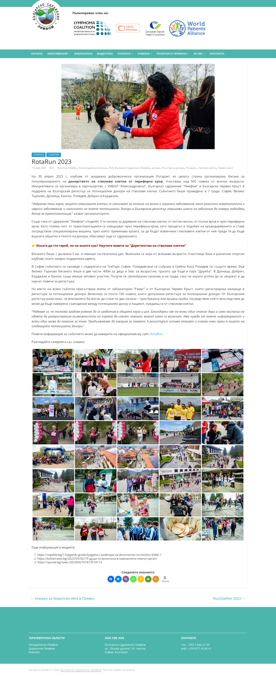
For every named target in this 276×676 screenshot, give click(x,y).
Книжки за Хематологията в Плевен (62, 598)
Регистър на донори (173, 167)
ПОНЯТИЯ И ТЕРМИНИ (172, 53)
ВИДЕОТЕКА (105, 53)
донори (156, 167)
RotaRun (72, 167)
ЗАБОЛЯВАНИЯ (57, 53)
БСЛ (52, 167)
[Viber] (125, 579)
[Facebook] (111, 579)
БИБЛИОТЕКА (83, 53)
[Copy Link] (140, 579)
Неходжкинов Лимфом (43, 644)
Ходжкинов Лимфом (42, 648)
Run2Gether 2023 (229, 598)
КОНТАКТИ (217, 53)
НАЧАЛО (37, 53)
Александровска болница (93, 167)
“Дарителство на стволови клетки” (158, 245)
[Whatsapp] (133, 579)
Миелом (34, 652)
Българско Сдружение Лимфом (132, 167)
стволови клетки (207, 167)
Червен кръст (225, 167)
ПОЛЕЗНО (124, 53)
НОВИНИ (144, 53)
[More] (155, 579)
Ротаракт (191, 167)
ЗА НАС (198, 53)
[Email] (148, 579)
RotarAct (62, 167)
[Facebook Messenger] (118, 579)
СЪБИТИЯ (53, 154)
